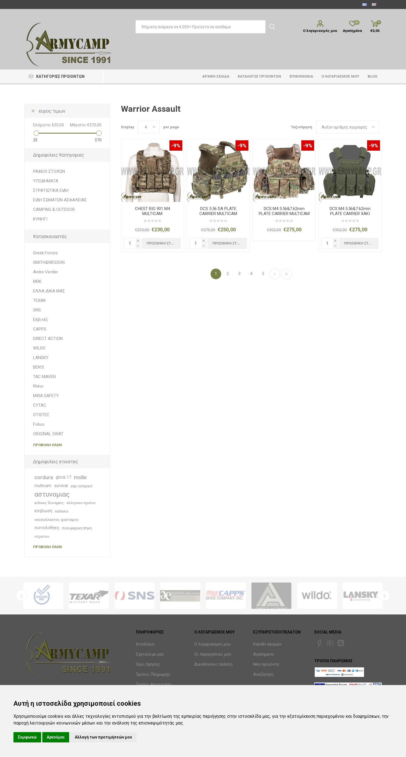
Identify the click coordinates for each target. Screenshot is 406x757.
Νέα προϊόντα (266, 664)
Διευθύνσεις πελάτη (213, 664)
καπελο (61, 511)
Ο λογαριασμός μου (320, 31)
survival (61, 485)
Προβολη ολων (47, 445)
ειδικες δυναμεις (49, 502)
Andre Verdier (45, 271)
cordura (43, 477)
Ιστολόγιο (145, 644)
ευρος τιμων (52, 111)
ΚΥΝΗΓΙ (40, 219)
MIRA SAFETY (46, 395)
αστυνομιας (51, 494)
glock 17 (63, 477)
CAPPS (39, 329)
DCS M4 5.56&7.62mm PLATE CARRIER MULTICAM (284, 211)
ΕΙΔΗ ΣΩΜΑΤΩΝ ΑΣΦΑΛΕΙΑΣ (60, 199)
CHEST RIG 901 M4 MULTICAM (152, 211)
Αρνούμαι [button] (56, 737)
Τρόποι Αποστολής (154, 684)
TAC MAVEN (44, 376)
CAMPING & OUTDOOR (54, 209)
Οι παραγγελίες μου (212, 654)
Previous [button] (21, 595)
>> (286, 274)
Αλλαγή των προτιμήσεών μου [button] (103, 737)
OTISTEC (41, 414)
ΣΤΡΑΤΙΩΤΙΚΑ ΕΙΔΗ (51, 190)
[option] (43, 596)
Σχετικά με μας (150, 654)
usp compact (81, 486)
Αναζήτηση (263, 674)
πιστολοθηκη (46, 527)
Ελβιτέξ (40, 319)
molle (80, 477)
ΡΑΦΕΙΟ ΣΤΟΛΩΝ (49, 171)
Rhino (38, 386)
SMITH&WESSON (49, 262)
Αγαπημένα (263, 654)
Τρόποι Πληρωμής (153, 674)
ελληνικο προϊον (81, 502)
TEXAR (39, 300)
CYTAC (39, 405)
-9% (175, 145)
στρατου (42, 536)
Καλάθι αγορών (267, 644)
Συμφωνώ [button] (27, 737)
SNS (37, 310)
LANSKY (40, 357)
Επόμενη (274, 274)
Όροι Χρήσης (148, 664)
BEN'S (38, 367)
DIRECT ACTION (48, 338)
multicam (43, 485)
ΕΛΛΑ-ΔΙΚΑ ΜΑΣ (49, 291)
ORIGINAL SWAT (48, 433)
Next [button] (384, 595)
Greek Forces (45, 252)
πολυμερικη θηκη (77, 528)
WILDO (39, 348)
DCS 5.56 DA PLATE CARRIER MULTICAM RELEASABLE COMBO (218, 213)
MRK (37, 281)
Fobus (39, 424)
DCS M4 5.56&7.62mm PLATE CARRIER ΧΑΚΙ (350, 211)
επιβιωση (43, 511)
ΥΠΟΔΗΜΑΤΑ (45, 180)
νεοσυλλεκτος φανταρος (56, 519)
